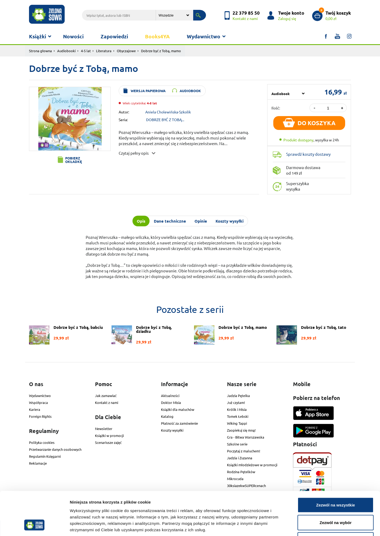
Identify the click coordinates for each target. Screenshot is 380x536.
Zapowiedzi (114, 36)
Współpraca (38, 402)
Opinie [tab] (201, 221)
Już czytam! (236, 402)
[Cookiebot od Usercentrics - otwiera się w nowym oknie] (34, 526)
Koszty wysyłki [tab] (229, 221)
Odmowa (335, 501)
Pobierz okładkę (73, 159)
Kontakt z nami (106, 402)
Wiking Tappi (237, 423)
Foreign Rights (40, 416)
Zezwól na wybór (336, 483)
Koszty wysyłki (172, 430)
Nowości (73, 36)
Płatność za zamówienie (179, 423)
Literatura (103, 50)
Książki (37, 36)
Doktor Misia (171, 402)
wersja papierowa (148, 90)
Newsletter (103, 428)
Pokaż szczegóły (284, 525)
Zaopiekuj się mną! (241, 430)
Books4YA (157, 36)
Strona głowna (40, 50)
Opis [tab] (141, 221)
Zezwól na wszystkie (335, 466)
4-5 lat (86, 50)
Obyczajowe (126, 50)
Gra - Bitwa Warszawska (245, 437)
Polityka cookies (42, 442)
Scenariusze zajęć (108, 442)
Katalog (167, 416)
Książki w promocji (109, 435)
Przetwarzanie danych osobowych (55, 449)
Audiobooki (66, 50)
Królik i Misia (237, 409)
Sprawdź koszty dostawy (308, 154)
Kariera (34, 409)
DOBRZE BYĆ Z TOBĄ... (165, 119)
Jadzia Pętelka (238, 395)
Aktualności (170, 395)
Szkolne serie (237, 444)
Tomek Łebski (237, 416)
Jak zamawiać (106, 395)
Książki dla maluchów (177, 409)
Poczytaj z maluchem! (243, 451)
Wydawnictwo (203, 36)
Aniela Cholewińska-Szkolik (168, 111)
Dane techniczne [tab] (170, 221)
